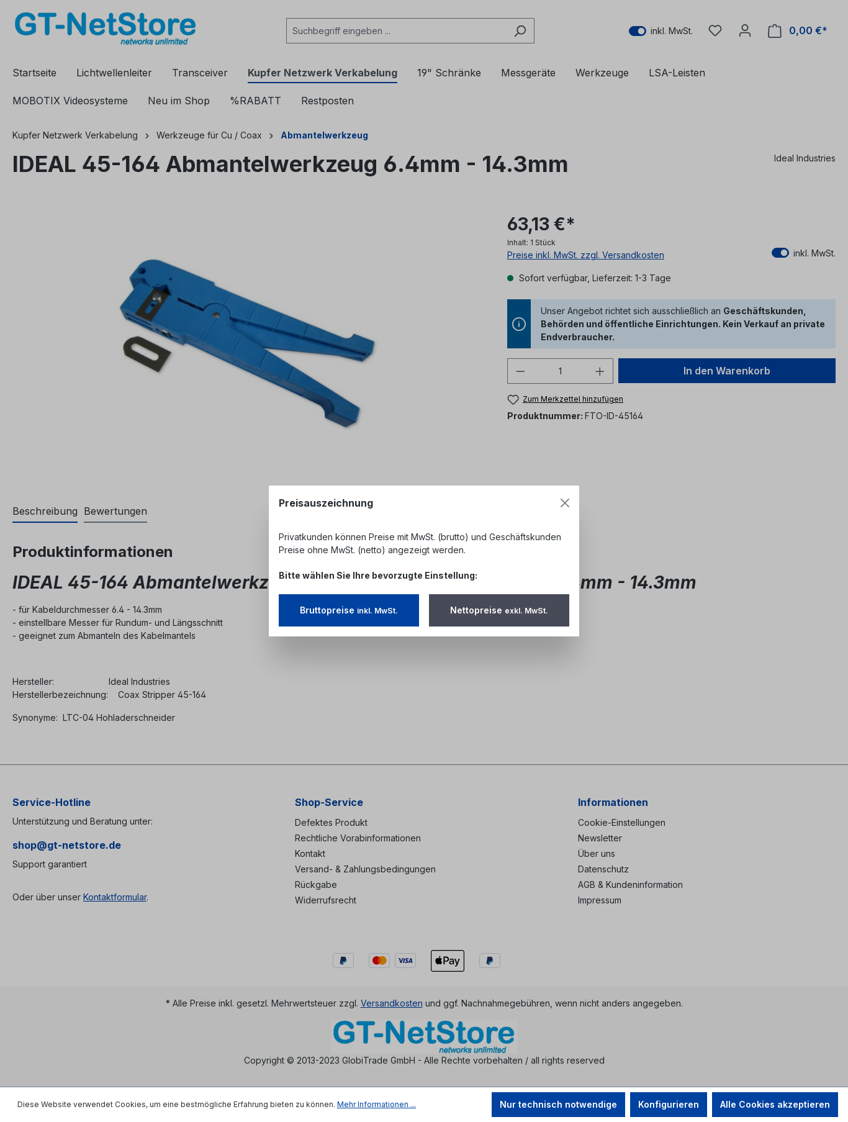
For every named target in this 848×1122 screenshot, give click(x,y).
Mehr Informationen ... (376, 1104)
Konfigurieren (668, 1104)
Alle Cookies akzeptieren (775, 1104)
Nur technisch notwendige (558, 1104)
